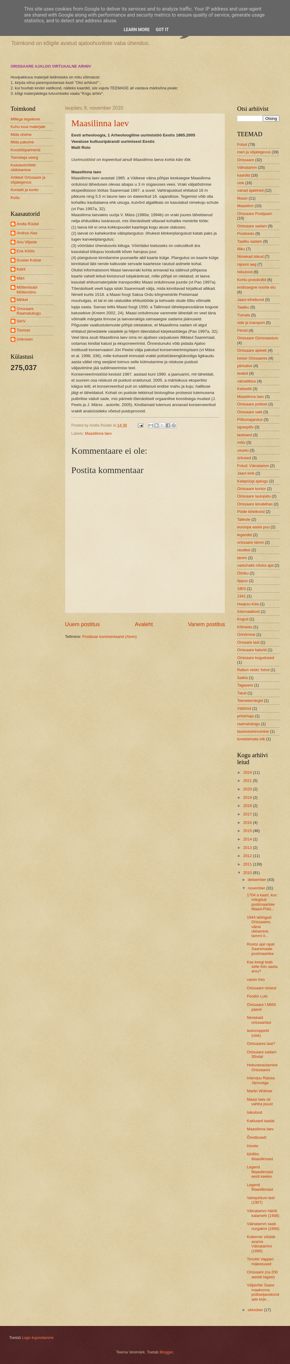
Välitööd (244, 708)
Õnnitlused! (256, 1137)
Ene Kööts (25, 251)
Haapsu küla (248, 604)
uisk (240, 183)
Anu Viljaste (27, 242)
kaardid (243, 175)
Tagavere (245, 685)
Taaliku (243, 307)
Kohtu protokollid (251, 279)
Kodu (15, 197)
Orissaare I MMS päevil (261, 1006)
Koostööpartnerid (25, 150)
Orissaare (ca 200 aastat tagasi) (262, 1274)
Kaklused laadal (260, 1121)
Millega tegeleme (25, 119)
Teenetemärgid (250, 700)
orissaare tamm (250, 542)
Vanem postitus (206, 624)
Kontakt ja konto (24, 189)
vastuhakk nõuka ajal (255, 565)
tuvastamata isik (251, 739)
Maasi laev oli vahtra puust (260, 1101)
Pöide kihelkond (251, 511)
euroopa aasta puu (253, 527)
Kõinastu (244, 627)
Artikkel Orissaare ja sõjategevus (28, 179)
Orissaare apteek (252, 350)
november (257, 888)
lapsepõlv (245, 427)
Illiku (241, 249)
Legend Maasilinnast (260, 1187)
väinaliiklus (246, 381)
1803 (241, 588)
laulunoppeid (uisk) (258, 1032)
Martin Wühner (259, 1091)
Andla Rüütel (28, 224)
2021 (248, 780)
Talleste (243, 519)
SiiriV (21, 321)
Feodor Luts (257, 996)
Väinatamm (247, 167)
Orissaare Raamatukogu (29, 310)
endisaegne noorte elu (256, 287)
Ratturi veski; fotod (253, 670)
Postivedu (245, 233)
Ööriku (243, 573)
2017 (248, 814)
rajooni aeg (246, 264)
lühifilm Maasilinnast (260, 1156)
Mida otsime (21, 134)
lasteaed (244, 435)
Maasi (242, 198)
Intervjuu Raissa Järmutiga (261, 1080)
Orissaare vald (249, 412)
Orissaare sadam (252, 226)
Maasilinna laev (100, 123)
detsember (257, 879)
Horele (252, 1146)
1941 (241, 596)
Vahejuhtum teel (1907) (261, 1200)
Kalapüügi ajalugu (252, 481)
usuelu (243, 450)
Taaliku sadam (249, 241)
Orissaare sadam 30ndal (261, 1054)
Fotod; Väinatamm (253, 465)
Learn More (137, 29)
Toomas (23, 330)
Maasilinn (245, 205)
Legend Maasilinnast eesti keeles (260, 1172)
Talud (241, 693)
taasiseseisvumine (253, 731)
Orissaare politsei (252, 404)
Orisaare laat (248, 642)
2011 (248, 864)
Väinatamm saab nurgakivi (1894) (263, 1226)
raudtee (243, 550)
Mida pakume (22, 142)
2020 (248, 789)
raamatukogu (248, 724)
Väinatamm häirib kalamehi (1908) (263, 1213)
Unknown (25, 339)
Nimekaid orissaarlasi (259, 1019)
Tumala (243, 315)
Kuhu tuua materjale (28, 126)
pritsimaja (245, 716)
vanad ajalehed (250, 190)
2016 (248, 822)
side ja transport (251, 322)
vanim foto (256, 979)
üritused (244, 458)
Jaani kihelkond (250, 299)
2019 (248, 797)
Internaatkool (248, 611)
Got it (162, 29)
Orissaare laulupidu (254, 496)
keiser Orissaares (252, 358)
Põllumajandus (250, 419)
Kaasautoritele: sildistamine (24, 167)
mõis (241, 442)
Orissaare (245, 160)
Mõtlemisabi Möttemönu (27, 289)
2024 (248, 772)
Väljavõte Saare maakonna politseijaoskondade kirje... (263, 1292)
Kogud (242, 619)
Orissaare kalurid (251, 650)
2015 (248, 830)
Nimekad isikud (250, 256)
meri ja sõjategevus (254, 152)
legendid (244, 535)
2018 (248, 805)
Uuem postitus (82, 624)
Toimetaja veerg (24, 157)
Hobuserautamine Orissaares (262, 1067)
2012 (248, 855)
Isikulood (245, 272)
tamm (242, 558)
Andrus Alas (27, 233)
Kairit (21, 269)
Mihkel (22, 299)
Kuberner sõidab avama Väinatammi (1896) (261, 1243)
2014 (248, 839)
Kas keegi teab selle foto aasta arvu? (262, 967)
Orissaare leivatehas (254, 504)
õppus (242, 580)
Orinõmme (246, 634)
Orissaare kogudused (255, 657)
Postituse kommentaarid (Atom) (109, 636)
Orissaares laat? (261, 1043)
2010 (248, 872)
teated (242, 373)
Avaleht (144, 624)
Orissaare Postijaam (254, 213)
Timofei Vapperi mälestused (260, 1261)
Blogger (166, 1352)
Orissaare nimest (261, 988)
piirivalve (244, 365)
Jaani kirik (245, 473)
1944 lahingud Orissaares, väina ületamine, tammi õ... (259, 926)
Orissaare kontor (251, 488)
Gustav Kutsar (29, 260)
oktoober (256, 1310)
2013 (248, 847)
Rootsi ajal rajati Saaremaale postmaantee (261, 949)
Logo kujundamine (37, 1337)
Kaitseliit (244, 388)
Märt (20, 278)
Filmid (242, 330)
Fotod (242, 144)
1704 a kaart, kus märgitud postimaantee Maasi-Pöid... (262, 902)
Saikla (242, 677)
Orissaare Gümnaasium (257, 338)
